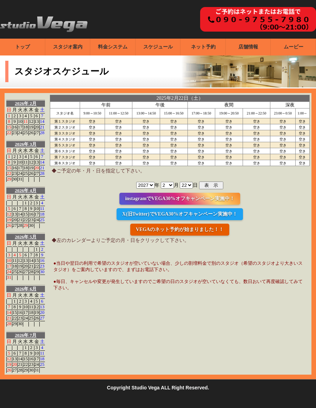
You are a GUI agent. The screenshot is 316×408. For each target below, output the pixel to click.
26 (31, 132)
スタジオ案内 (68, 47)
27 (36, 132)
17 (20, 127)
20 (36, 127)
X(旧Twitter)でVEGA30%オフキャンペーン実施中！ (179, 214)
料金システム (112, 47)
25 (25, 132)
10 (20, 121)
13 (36, 121)
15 (9, 127)
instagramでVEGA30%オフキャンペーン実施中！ (179, 198)
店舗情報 (248, 47)
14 (42, 121)
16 (14, 127)
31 (20, 179)
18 (25, 127)
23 (14, 132)
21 (42, 127)
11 (26, 121)
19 (31, 127)
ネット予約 (203, 47)
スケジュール (158, 47)
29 (9, 179)
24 (20, 132)
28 (42, 132)
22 (9, 132)
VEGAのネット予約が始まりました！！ (180, 229)
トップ (22, 47)
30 (14, 179)
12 (31, 121)
